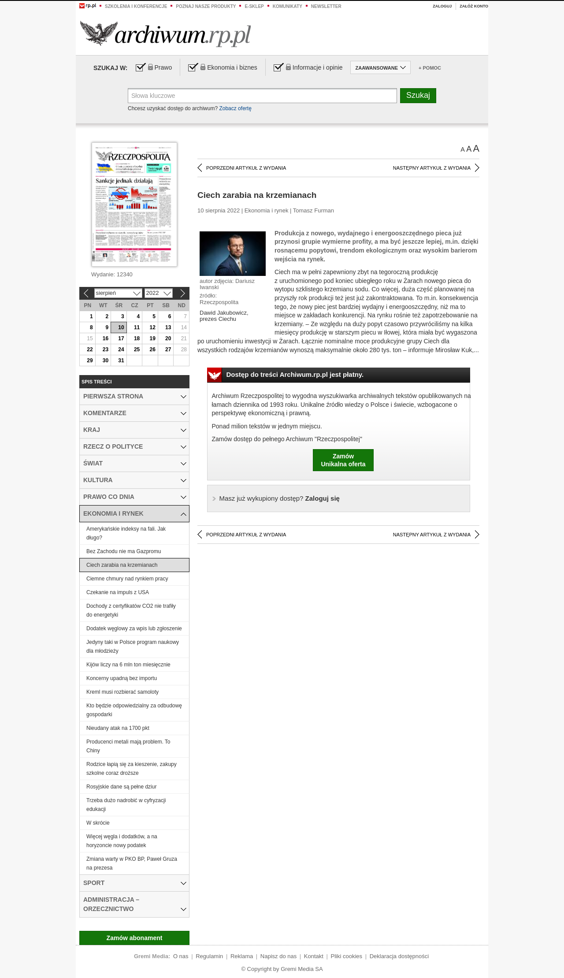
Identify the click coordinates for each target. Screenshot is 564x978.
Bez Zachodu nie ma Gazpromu (123, 551)
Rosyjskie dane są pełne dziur (121, 787)
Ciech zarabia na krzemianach (121, 565)
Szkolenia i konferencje (136, 6)
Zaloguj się (279, 498)
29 (90, 360)
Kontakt (313, 956)
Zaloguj (442, 6)
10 (121, 327)
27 (168, 349)
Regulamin (209, 956)
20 (168, 338)
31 (121, 360)
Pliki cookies (347, 956)
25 (137, 349)
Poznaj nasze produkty (206, 6)
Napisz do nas (278, 956)
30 (105, 360)
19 (152, 338)
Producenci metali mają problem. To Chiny (128, 746)
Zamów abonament (135, 937)
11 (137, 327)
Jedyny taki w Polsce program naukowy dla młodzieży (132, 646)
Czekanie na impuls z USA (117, 592)
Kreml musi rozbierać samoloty (122, 692)
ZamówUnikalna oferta (343, 460)
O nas (181, 956)
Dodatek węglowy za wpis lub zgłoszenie (134, 628)
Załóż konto (474, 6)
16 (105, 338)
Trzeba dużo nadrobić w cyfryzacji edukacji (126, 804)
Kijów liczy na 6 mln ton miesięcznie (128, 665)
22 (90, 349)
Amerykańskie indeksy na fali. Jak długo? (126, 533)
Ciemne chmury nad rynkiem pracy (127, 579)
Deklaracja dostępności (399, 956)
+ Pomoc (430, 68)
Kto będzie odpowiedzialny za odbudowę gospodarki (134, 710)
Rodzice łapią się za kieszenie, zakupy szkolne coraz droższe (131, 768)
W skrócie (98, 823)
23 (105, 349)
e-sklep (254, 6)
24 (121, 349)
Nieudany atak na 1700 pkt (117, 728)
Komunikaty (287, 6)
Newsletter (326, 6)
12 (152, 327)
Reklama (241, 956)
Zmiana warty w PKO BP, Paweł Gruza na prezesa (131, 863)
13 (168, 327)
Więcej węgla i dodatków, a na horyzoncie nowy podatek (121, 840)
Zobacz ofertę (235, 108)
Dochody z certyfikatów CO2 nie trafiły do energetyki (131, 610)
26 (152, 349)
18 (137, 338)
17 (121, 338)
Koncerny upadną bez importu (121, 678)
